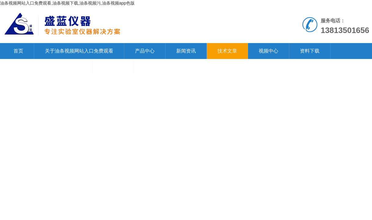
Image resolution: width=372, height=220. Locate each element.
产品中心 (145, 50)
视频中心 (268, 50)
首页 (18, 50)
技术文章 (227, 50)
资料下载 (309, 50)
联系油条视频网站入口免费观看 (47, 66)
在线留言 (113, 66)
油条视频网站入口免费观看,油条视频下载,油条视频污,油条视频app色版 (67, 3)
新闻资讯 (186, 50)
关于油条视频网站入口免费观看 (79, 50)
